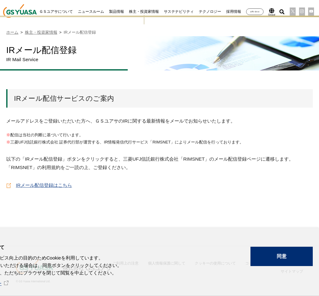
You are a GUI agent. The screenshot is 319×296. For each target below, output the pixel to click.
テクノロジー (200, 11)
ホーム (12, 32)
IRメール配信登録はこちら (44, 184)
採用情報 (224, 11)
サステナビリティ (169, 11)
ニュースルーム (81, 11)
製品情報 (106, 11)
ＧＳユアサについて (46, 11)
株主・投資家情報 (134, 11)
